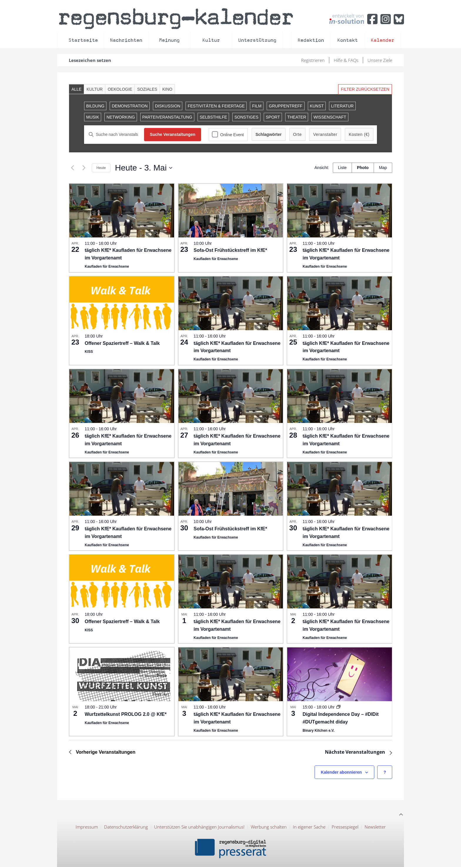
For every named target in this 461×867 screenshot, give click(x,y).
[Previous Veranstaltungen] (72, 167)
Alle (76, 89)
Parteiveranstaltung (167, 117)
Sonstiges (246, 117)
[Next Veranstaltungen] (83, 167)
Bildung (95, 106)
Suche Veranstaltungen (173, 134)
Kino (167, 89)
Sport (273, 117)
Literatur (342, 106)
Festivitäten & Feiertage (216, 106)
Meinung (169, 40)
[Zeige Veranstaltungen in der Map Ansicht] (383, 168)
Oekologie (120, 89)
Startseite (83, 40)
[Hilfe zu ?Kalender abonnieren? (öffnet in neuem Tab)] (384, 772)
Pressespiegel (345, 827)
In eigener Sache (309, 827)
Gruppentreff (285, 106)
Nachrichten (126, 40)
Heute (101, 168)
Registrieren (313, 60)
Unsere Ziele (380, 60)
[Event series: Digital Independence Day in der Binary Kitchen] (338, 707)
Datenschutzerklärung (126, 827)
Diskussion (167, 106)
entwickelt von (346, 18)
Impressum (87, 827)
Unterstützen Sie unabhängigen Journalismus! (199, 827)
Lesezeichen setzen (90, 60)
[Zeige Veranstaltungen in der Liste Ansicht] (342, 168)
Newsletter (375, 827)
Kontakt (347, 40)
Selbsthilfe (213, 117)
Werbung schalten (269, 827)
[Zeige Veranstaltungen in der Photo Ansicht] (362, 168)
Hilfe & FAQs (346, 60)
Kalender (382, 40)
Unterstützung (257, 40)
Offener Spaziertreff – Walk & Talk (122, 343)
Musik (92, 117)
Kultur (211, 40)
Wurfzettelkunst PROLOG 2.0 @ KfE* (125, 714)
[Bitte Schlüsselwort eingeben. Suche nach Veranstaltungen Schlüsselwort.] (114, 134)
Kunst (317, 106)
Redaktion (311, 40)
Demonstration (130, 106)
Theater (296, 117)
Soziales (147, 89)
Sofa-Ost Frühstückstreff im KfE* (230, 250)
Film (256, 106)
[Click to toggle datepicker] (143, 168)
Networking (120, 117)
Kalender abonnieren (341, 772)
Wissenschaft (329, 117)
